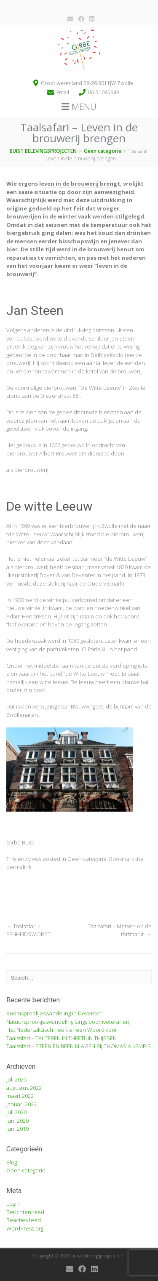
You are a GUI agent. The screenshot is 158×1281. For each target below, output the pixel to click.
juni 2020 (17, 1120)
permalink (18, 867)
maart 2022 (20, 1096)
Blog (11, 1162)
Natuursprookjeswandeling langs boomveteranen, (68, 1021)
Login (13, 1203)
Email (63, 92)
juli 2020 (16, 1112)
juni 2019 (17, 1128)
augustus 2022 (24, 1088)
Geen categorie (87, 859)
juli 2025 (16, 1079)
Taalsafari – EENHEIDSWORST (28, 930)
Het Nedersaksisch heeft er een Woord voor (61, 1029)
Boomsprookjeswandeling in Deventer (54, 1013)
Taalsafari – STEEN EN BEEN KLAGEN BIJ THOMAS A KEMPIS (78, 1046)
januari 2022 (21, 1104)
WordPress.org (24, 1228)
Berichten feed (25, 1212)
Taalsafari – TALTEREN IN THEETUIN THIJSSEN (61, 1038)
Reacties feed (23, 1220)
